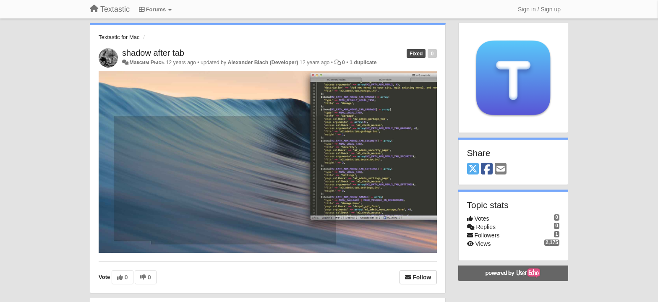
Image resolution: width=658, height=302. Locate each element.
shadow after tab (153, 52)
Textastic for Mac (119, 37)
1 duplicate (363, 62)
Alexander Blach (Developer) (263, 62)
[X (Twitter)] (473, 169)
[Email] (501, 169)
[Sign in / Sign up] (539, 9)
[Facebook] (487, 169)
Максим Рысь (146, 62)
